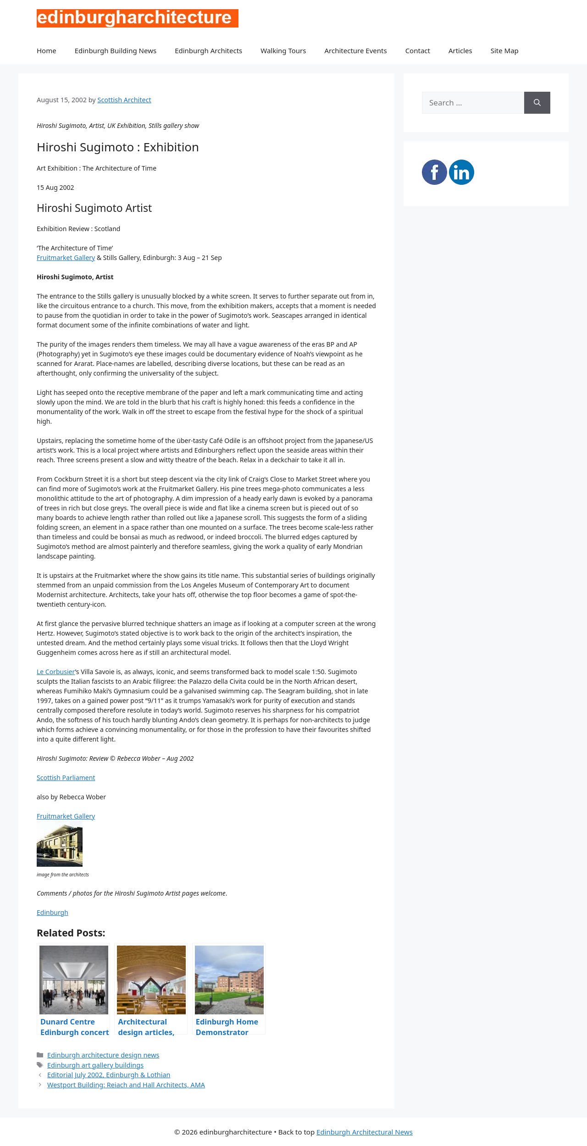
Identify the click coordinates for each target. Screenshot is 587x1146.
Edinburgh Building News (115, 50)
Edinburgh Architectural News (364, 1131)
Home (46, 50)
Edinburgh (52, 912)
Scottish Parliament (66, 777)
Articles (460, 50)
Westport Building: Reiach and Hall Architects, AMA (126, 1084)
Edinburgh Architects (208, 50)
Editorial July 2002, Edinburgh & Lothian (108, 1074)
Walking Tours (283, 50)
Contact (417, 50)
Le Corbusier (56, 671)
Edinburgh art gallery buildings (95, 1065)
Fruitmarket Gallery (66, 257)
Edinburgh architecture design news (103, 1055)
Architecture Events (356, 50)
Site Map (505, 50)
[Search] (537, 103)
